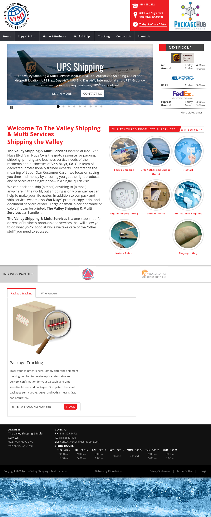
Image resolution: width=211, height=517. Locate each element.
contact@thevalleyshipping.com (80, 441)
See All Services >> (190, 129)
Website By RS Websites (108, 471)
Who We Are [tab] (49, 293)
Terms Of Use (185, 471)
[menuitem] (7, 36)
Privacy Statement (160, 471)
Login (204, 471)
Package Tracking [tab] (21, 293)
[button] (149, 25)
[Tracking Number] (37, 407)
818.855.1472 (147, 4)
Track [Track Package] (70, 407)
